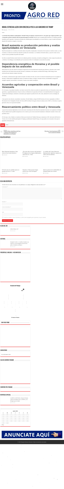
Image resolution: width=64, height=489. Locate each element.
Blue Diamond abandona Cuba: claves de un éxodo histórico (10, 152)
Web (3, 212)
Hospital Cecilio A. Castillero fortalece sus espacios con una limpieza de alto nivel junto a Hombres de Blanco (19, 243)
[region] (15, 337)
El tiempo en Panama (15, 317)
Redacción (5, 29)
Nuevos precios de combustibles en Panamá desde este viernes (52, 170)
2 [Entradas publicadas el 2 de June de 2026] (7, 414)
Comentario (5, 186)
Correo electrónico (6, 207)
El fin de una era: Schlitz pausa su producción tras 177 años (10, 170)
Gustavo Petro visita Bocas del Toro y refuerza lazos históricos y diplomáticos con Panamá (12, 132)
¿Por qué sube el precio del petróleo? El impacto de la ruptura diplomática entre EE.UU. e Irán (32, 153)
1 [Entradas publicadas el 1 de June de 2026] (3, 414)
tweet (3, 32)
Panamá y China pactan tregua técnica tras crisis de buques (30, 170)
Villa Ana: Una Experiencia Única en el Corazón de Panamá (51, 131)
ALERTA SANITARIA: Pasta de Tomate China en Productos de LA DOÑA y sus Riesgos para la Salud (19, 399)
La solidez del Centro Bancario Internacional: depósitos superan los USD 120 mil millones (52, 153)
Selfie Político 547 (14, 229)
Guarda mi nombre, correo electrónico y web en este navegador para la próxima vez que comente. (25, 217)
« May (2, 424)
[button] (3, 336)
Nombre (4, 201)
